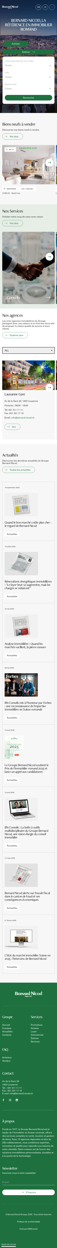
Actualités (7, 1031)
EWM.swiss (32, 1228)
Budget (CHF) (11, 84)
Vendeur (6, 1060)
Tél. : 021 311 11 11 (12, 1088)
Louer (41, 43)
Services (35, 1041)
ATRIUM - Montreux (11, 193)
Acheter (16, 43)
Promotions (36, 1024)
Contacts (6, 1034)
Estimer (35, 1038)
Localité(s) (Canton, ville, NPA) (19, 61)
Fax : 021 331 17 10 (12, 1091)
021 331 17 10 (16, 413)
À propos (6, 1028)
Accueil (6, 1024)
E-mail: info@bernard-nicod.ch (17, 1093)
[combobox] (28, 65)
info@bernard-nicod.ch (22, 417)
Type (7, 73)
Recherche (28, 97)
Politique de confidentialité (28, 1221)
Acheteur (7, 1057)
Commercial (37, 1034)
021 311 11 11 (16, 409)
